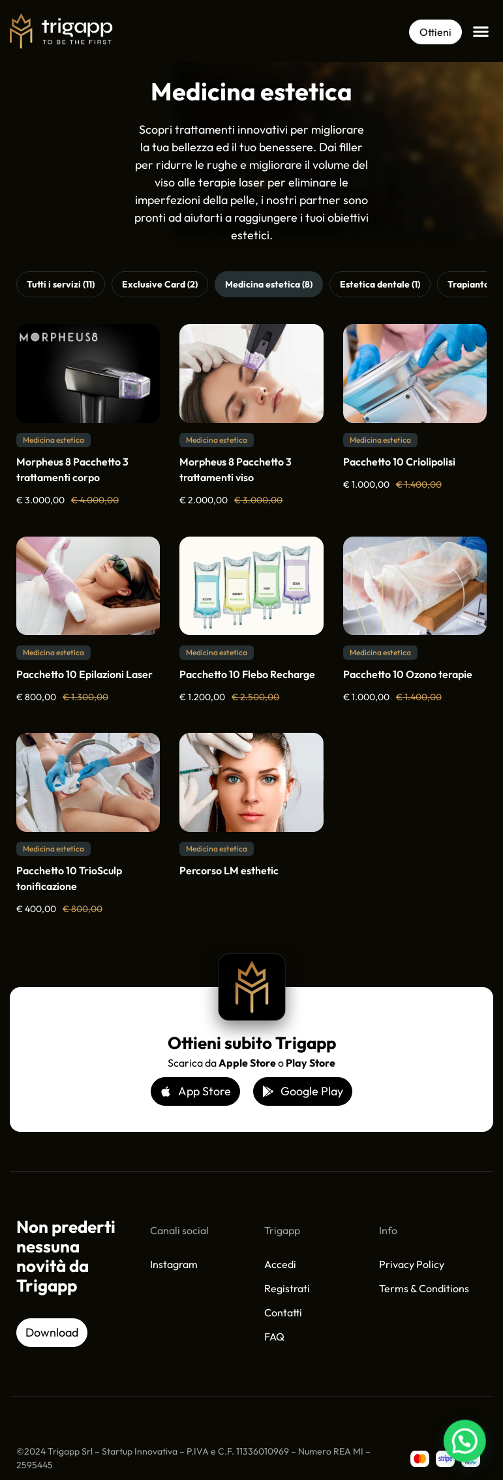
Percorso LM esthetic (229, 870)
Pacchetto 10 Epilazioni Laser (84, 674)
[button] (480, 31)
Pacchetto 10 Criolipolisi (399, 461)
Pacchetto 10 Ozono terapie (407, 674)
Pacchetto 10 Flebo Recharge (247, 674)
